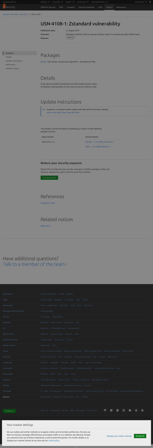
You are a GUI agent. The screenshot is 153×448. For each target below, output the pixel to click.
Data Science (57, 317)
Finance (85, 397)
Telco (77, 397)
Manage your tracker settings (119, 436)
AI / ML (6, 317)
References (10, 64)
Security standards (86, 7)
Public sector (67, 397)
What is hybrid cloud (92, 351)
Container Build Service (104, 368)
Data (46, 391)
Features (44, 334)
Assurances (121, 7)
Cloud (5, 351)
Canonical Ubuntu (9, 2)
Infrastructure (56, 391)
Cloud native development (131, 391)
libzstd (43, 62)
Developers (59, 340)
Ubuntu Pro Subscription (51, 385)
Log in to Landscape (93, 362)
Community (69, 322)
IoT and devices (112, 391)
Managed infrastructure (13, 311)
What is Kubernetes (49, 305)
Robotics (7, 322)
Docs (78, 300)
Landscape (7, 362)
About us (44, 410)
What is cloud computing (51, 351)
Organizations (46, 340)
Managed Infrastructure (74, 391)
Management (73, 328)
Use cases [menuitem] (56, 2)
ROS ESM (44, 322)
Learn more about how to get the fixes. (63, 112)
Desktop (44, 374)
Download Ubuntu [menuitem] (98, 2)
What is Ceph (46, 300)
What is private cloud (73, 351)
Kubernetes (8, 305)
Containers (7, 368)
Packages (10, 53)
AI (41, 391)
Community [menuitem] (81, 2)
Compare (64, 362)
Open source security (95, 391)
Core (66, 374)
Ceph (5, 300)
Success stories (56, 334)
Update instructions (14, 61)
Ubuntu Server (9, 345)
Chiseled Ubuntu (67, 368)
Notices (109, 7)
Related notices (12, 68)
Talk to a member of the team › (35, 264)
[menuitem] (140, 2)
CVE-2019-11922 (48, 203)
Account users (64, 380)
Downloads (8, 374)
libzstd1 (88, 142)
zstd (87, 146)
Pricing (76, 380)
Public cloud (128, 351)
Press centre (92, 410)
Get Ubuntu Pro (49, 178)
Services (69, 334)
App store (45, 328)
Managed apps (47, 311)
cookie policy (53, 440)
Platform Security (48, 7)
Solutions (7, 391)
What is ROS (56, 322)
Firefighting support (100, 380)
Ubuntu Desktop (10, 340)
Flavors (70, 340)
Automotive (46, 397)
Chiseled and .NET (84, 368)
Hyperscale (45, 345)
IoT (4, 328)
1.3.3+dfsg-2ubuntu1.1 (104, 142)
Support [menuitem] (68, 2)
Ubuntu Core (8, 334)
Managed (58, 300)
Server (53, 374)
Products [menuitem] (44, 2)
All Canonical (139, 2)
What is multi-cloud (112, 351)
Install (61, 294)
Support (69, 294)
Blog (72, 410)
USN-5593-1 (46, 226)
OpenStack (8, 294)
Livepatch (71, 7)
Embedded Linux (58, 328)
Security (6, 357)
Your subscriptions (48, 380)
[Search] (150, 2)
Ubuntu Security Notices (15, 14)
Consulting (69, 300)
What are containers (49, 368)
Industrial (56, 397)
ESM (61, 7)
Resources (88, 305)
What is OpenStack (49, 294)
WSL (60, 374)
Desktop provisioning (73, 385)
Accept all (140, 436)
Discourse (85, 380)
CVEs (100, 7)
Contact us (9, 411)
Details (9, 57)
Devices (87, 385)
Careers (65, 410)
